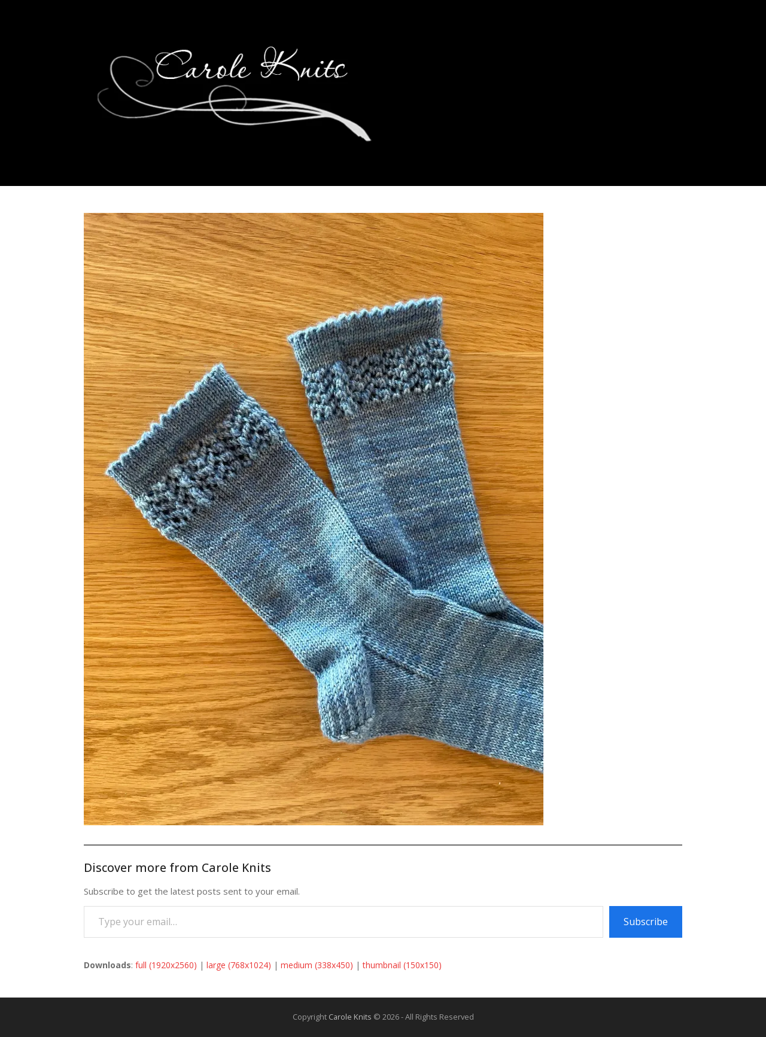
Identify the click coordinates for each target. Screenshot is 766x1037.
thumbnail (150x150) (402, 965)
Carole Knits (350, 1016)
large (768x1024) (238, 965)
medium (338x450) (317, 965)
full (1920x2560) (166, 965)
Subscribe (646, 921)
